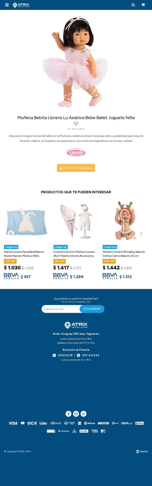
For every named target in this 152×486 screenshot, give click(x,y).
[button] (133, 5)
